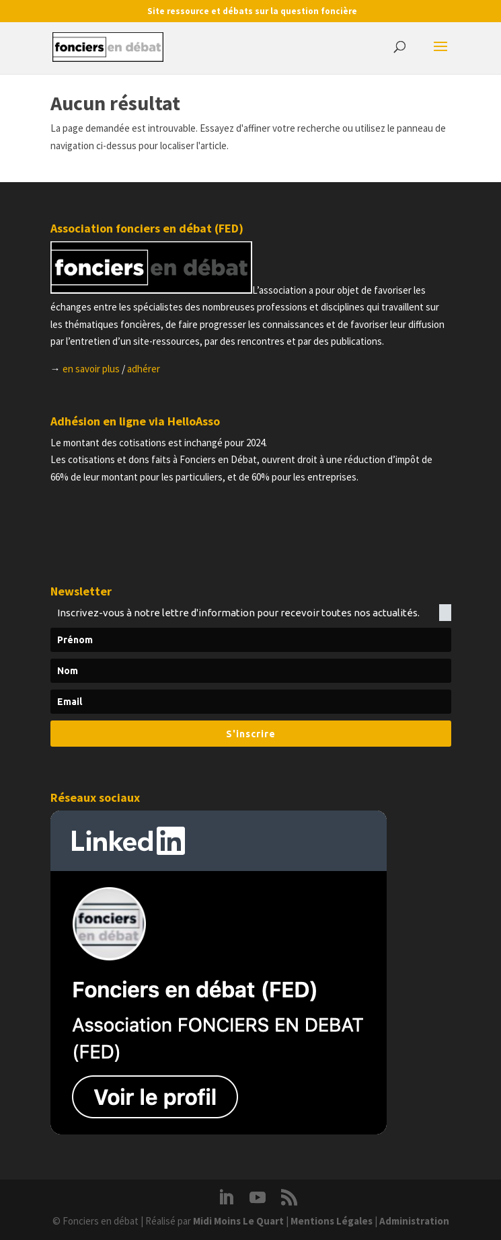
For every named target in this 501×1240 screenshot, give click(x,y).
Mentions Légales (332, 1220)
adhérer (143, 368)
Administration (414, 1220)
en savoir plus (91, 368)
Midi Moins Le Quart (238, 1220)
